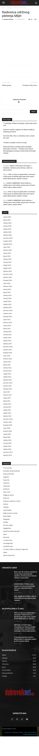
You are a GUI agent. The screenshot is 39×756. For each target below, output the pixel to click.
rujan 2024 (6, 303)
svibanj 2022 (7, 387)
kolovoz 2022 (7, 378)
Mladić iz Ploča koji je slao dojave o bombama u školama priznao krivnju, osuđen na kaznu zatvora (17, 187)
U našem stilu (7, 560)
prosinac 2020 (8, 439)
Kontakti (21, 752)
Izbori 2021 (7, 512)
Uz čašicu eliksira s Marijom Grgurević (15, 569)
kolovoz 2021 (7, 414)
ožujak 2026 (7, 249)
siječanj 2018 (7, 475)
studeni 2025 (7, 261)
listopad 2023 (7, 336)
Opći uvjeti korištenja (30, 752)
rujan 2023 (6, 339)
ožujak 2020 (7, 466)
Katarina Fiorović (8, 19)
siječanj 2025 (7, 291)
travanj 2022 (7, 390)
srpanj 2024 (7, 309)
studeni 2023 (7, 333)
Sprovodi (6, 557)
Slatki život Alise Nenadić (11, 551)
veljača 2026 (7, 252)
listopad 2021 (7, 408)
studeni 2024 (7, 297)
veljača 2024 (7, 324)
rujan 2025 (6, 267)
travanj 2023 (7, 354)
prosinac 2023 (8, 330)
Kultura (5, 524)
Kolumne (6, 518)
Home (3, 8)
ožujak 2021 (7, 430)
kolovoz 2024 (7, 306)
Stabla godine (6, 105)
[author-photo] (19, 116)
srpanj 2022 (7, 381)
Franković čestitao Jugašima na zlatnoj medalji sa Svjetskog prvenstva (18, 150)
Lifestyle (6, 527)
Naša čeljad (7, 536)
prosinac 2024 (8, 294)
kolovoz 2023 (7, 342)
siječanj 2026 (7, 255)
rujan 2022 (6, 375)
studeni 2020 (7, 442)
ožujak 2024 (7, 321)
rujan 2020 (6, 448)
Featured (6, 503)
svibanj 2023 (7, 351)
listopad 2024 (7, 300)
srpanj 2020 (7, 454)
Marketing (15, 752)
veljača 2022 (7, 396)
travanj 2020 (7, 463)
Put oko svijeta (8, 545)
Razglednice (7, 548)
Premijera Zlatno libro (30, 105)
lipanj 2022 (6, 384)
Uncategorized (8, 563)
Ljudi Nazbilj (7, 530)
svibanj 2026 (7, 243)
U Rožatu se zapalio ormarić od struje (15, 162)
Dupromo (6, 500)
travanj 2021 (7, 427)
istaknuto (6, 509)
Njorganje (6, 539)
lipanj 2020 (6, 457)
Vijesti (5, 572)
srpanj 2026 (7, 236)
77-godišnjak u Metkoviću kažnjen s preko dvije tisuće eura (20, 144)
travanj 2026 (7, 246)
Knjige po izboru (8, 515)
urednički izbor (8, 566)
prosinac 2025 (8, 258)
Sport (5, 554)
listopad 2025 (7, 264)
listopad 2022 (7, 372)
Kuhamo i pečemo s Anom (12, 521)
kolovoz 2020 (7, 451)
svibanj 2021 (7, 424)
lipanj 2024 (6, 312)
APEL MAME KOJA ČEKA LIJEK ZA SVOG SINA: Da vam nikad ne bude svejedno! (25, 618)
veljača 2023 (7, 360)
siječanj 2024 (7, 327)
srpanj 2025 (7, 273)
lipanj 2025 (6, 276)
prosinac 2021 (8, 402)
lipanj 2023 (6, 348)
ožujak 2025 (7, 285)
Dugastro (6, 496)
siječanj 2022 (7, 399)
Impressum (8, 752)
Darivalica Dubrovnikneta (11, 490)
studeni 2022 (7, 369)
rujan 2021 (6, 411)
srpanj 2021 (7, 417)
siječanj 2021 (7, 436)
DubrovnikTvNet (8, 493)
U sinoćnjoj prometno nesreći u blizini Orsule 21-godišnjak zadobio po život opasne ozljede (25, 658)
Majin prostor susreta (10, 533)
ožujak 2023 (7, 357)
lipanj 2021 (6, 420)
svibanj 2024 (7, 315)
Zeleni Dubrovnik (8, 575)
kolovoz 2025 (7, 270)
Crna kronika (7, 487)
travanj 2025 (7, 282)
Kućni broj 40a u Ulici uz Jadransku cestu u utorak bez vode (18, 156)
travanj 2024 (7, 318)
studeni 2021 (7, 405)
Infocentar (6, 506)
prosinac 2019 (8, 472)
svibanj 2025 (7, 279)
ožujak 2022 (7, 393)
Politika (5, 542)
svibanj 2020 (7, 460)
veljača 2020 (7, 469)
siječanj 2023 (7, 363)
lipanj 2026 (6, 240)
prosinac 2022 (8, 366)
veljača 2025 (7, 288)
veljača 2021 (7, 433)
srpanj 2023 (7, 345)
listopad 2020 (7, 445)
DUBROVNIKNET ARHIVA (30, 754)
